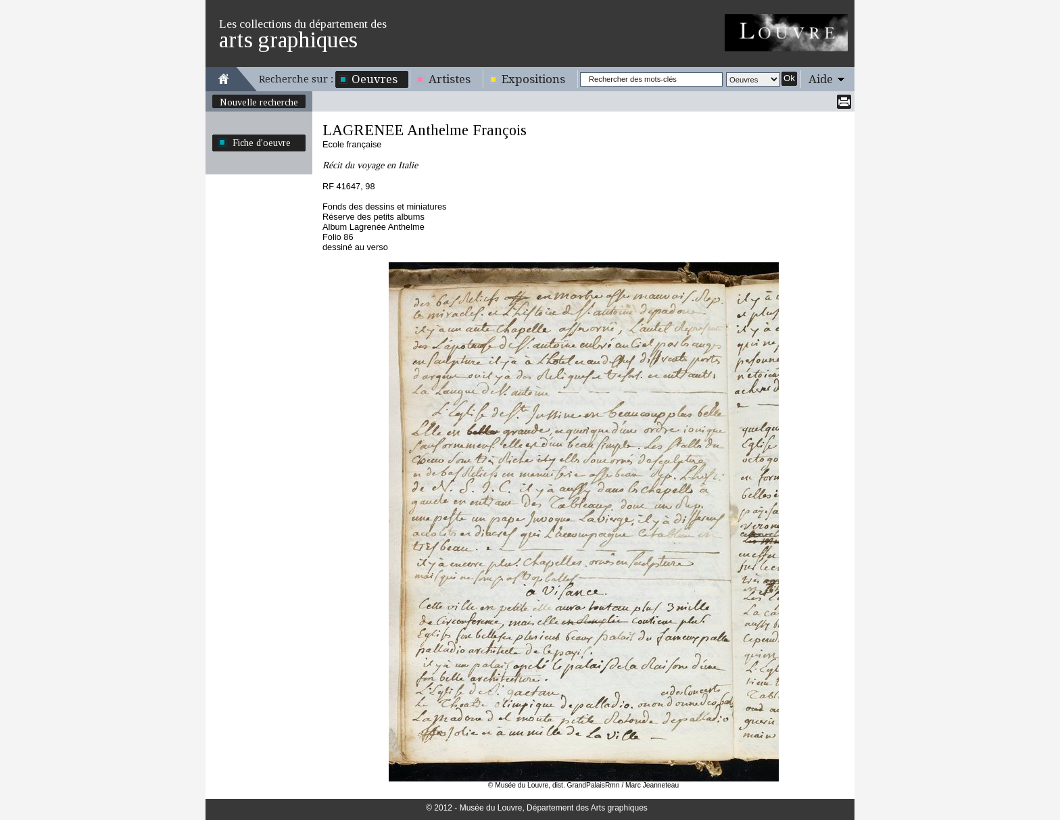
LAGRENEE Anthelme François (424, 130)
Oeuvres (374, 79)
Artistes (450, 79)
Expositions (533, 79)
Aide (821, 79)
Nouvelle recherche (259, 102)
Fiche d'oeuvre (262, 142)
